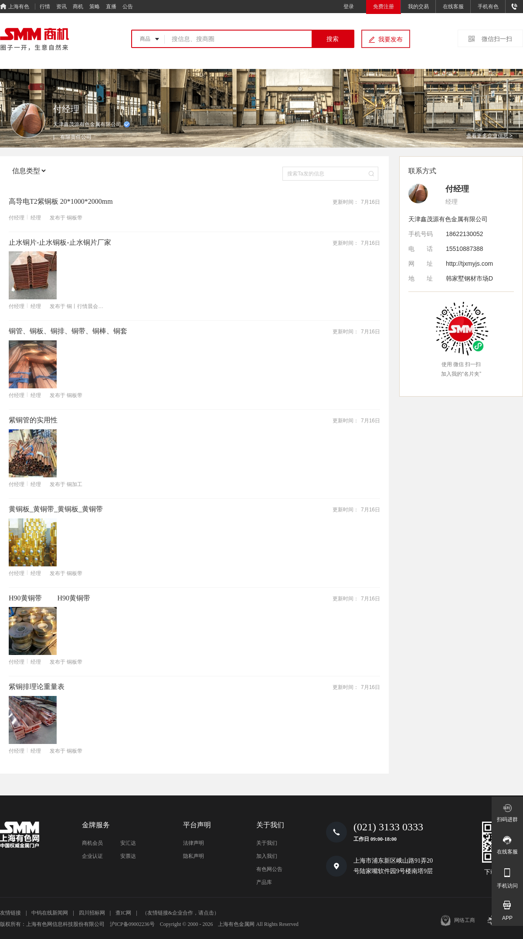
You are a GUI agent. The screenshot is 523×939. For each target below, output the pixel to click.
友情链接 (10, 913)
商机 (78, 6)
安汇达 (128, 843)
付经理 (16, 218)
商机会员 (92, 843)
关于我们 (266, 843)
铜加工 (74, 484)
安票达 (128, 856)
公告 (127, 6)
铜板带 (74, 218)
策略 (94, 6)
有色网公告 (269, 869)
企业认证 (92, 856)
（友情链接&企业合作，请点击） (180, 913)
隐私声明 (193, 856)
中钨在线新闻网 (49, 913)
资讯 (61, 6)
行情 (45, 6)
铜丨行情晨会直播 (88, 306)
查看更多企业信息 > (489, 136)
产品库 (264, 882)
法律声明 (193, 843)
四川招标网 (92, 913)
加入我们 (266, 856)
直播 (111, 6)
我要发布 (390, 39)
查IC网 (123, 913)
